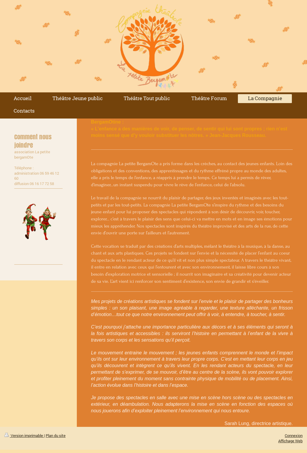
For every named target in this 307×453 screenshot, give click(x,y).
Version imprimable (24, 435)
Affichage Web (290, 440)
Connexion (294, 435)
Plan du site (56, 435)
